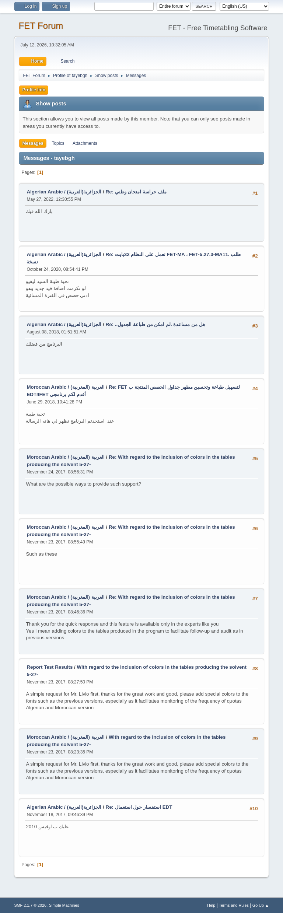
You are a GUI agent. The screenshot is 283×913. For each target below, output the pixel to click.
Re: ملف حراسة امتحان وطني (136, 192)
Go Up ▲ (260, 905)
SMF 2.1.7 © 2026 (30, 905)
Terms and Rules (234, 905)
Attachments (85, 143)
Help (211, 905)
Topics (58, 143)
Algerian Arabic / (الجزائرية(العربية (64, 192)
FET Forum (40, 26)
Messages (32, 143)
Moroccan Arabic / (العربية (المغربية (65, 387)
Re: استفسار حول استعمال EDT (139, 807)
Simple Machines (64, 905)
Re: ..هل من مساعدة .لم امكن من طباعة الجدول (155, 324)
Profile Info (33, 89)
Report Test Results (50, 667)
